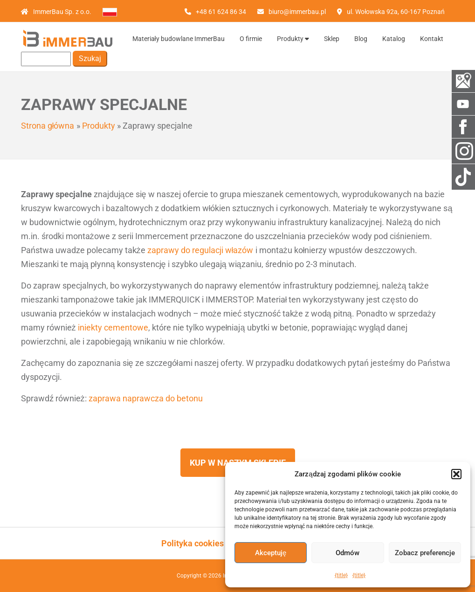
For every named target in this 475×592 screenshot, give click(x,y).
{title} (341, 575)
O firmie (251, 38)
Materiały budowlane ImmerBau (178, 38)
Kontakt (431, 38)
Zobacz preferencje (425, 553)
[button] (456, 474)
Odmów (347, 553)
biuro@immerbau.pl (297, 11)
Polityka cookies (192, 543)
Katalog (393, 38)
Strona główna (48, 126)
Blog (360, 38)
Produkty (293, 38)
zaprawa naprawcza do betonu (146, 398)
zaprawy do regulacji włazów (200, 250)
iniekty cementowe (113, 327)
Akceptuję (270, 553)
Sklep (331, 38)
